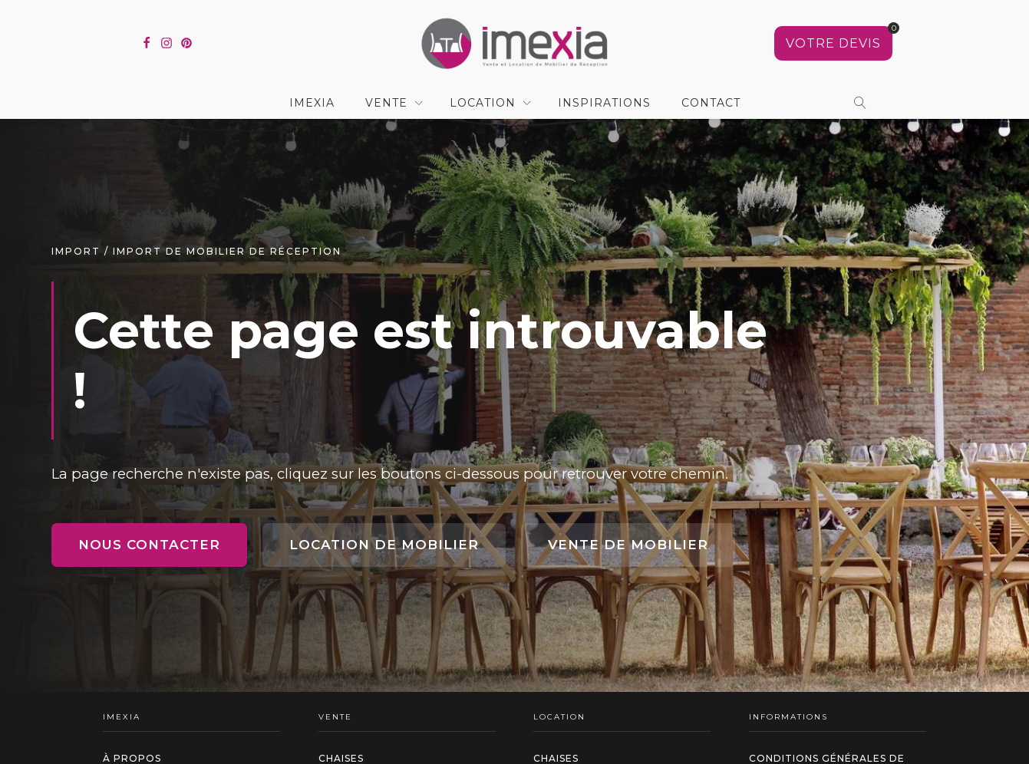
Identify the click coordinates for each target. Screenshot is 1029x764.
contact (710, 103)
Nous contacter (149, 544)
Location (483, 103)
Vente (386, 103)
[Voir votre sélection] (833, 43)
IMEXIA (312, 103)
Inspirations (604, 103)
